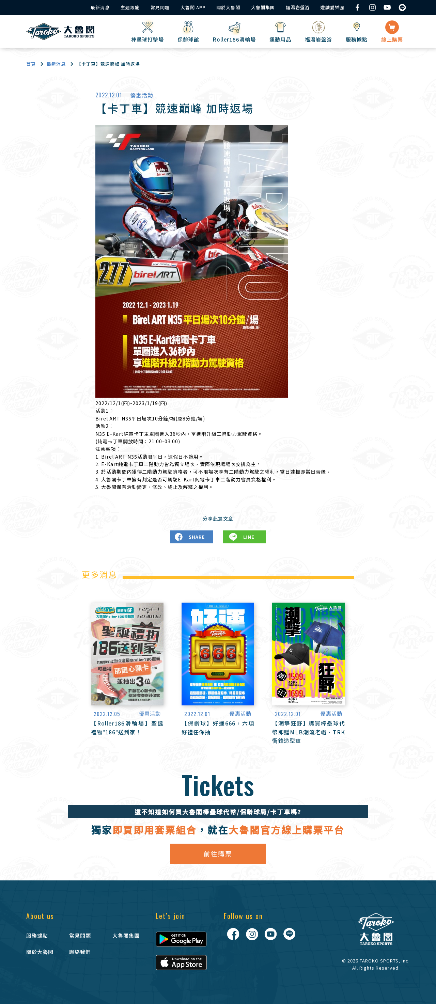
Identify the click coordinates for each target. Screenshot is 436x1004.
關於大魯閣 (228, 7)
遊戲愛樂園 (332, 7)
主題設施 (130, 7)
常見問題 (160, 7)
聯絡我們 (80, 951)
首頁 (31, 64)
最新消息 (100, 7)
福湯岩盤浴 (298, 7)
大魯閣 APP (193, 7)
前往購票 (218, 853)
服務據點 (37, 935)
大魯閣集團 (263, 7)
